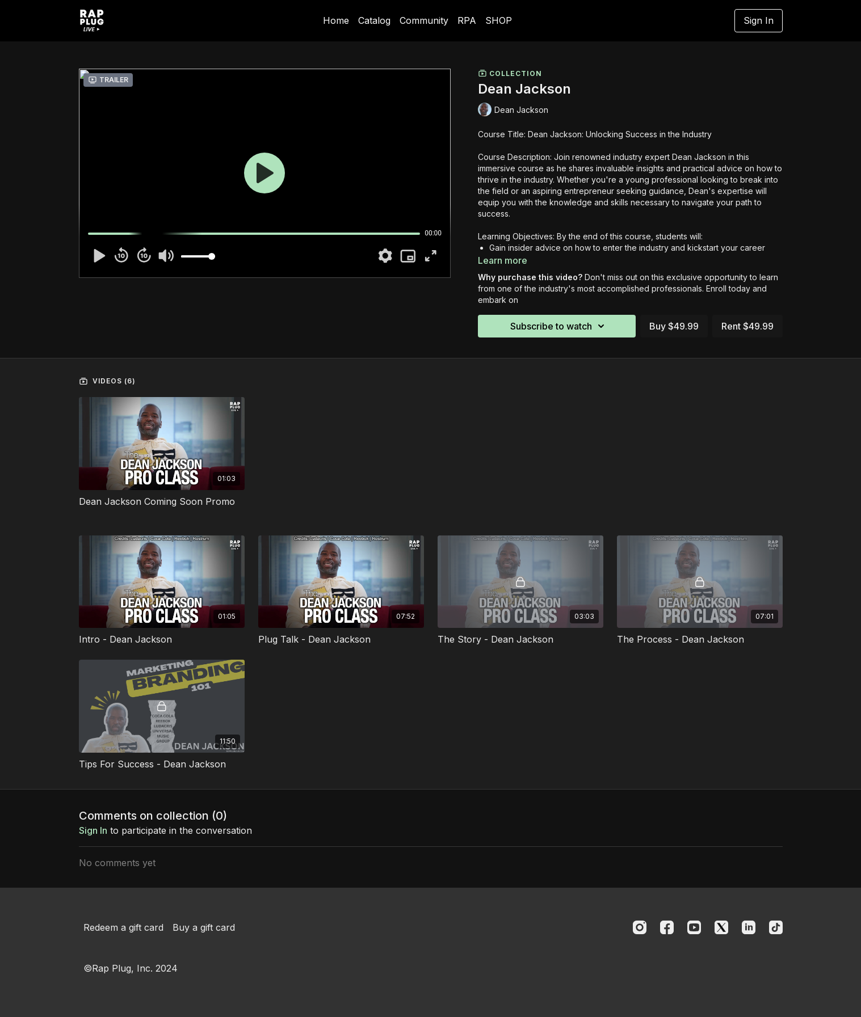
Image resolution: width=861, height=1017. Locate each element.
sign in (93, 830)
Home (336, 20)
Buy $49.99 (674, 326)
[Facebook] (667, 927)
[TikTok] (776, 927)
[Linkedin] (748, 927)
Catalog (374, 20)
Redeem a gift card (123, 927)
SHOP (498, 20)
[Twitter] (721, 927)
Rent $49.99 (747, 326)
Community (424, 20)
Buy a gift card (204, 927)
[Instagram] (639, 927)
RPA (466, 20)
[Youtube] (694, 927)
